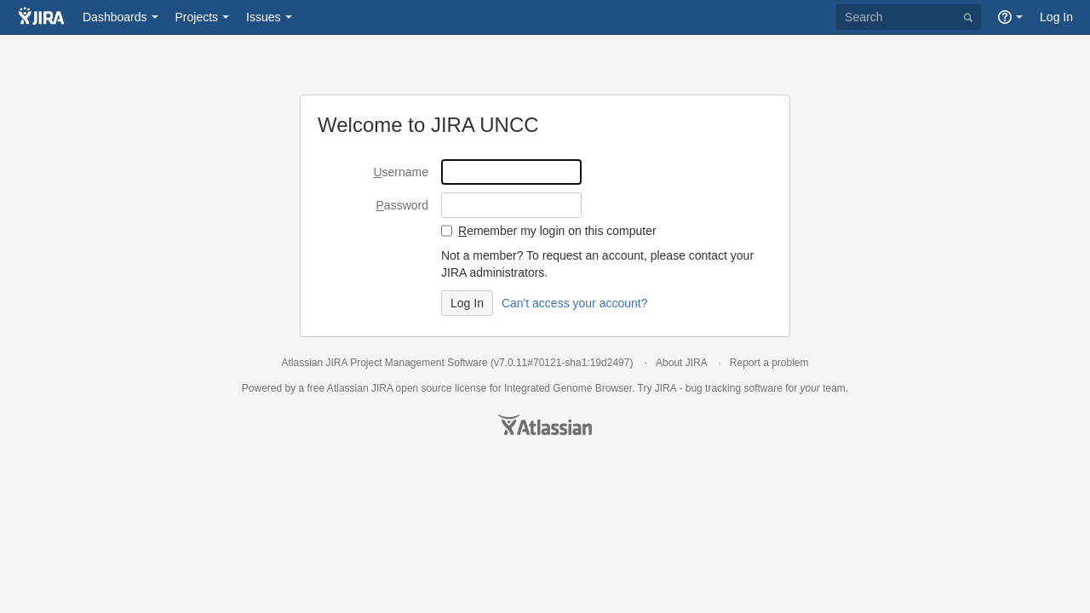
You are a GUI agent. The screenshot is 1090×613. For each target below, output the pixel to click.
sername (400, 172)
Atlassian (545, 425)
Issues (263, 17)
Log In (1056, 17)
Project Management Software (418, 363)
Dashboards (115, 17)
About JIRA (681, 363)
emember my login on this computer (557, 231)
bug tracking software (734, 388)
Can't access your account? (575, 303)
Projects (197, 17)
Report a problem (769, 363)
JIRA (382, 388)
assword (402, 205)
